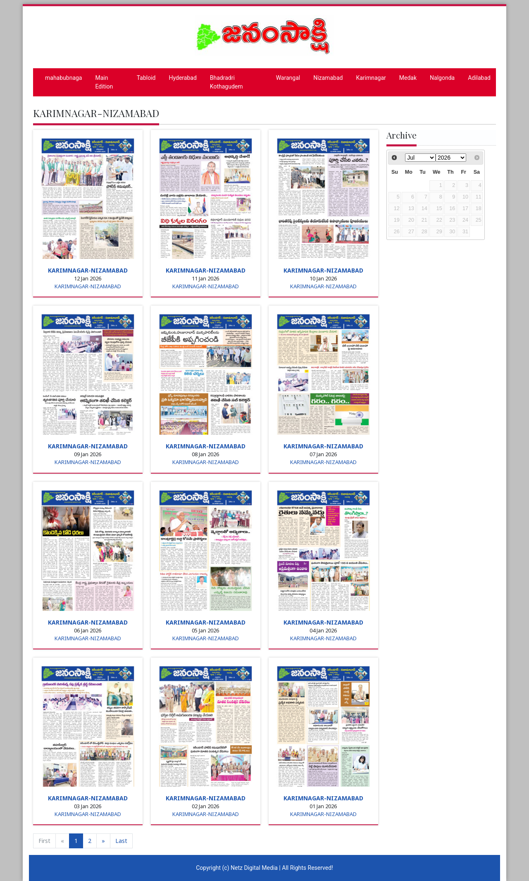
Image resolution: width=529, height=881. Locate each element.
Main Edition (104, 82)
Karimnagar (371, 77)
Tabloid (146, 77)
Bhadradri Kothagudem (226, 82)
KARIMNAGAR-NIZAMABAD (88, 270)
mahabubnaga (63, 77)
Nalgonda (442, 77)
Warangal (288, 77)
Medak (408, 77)
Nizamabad (328, 77)
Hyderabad (183, 77)
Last (121, 841)
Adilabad (479, 77)
